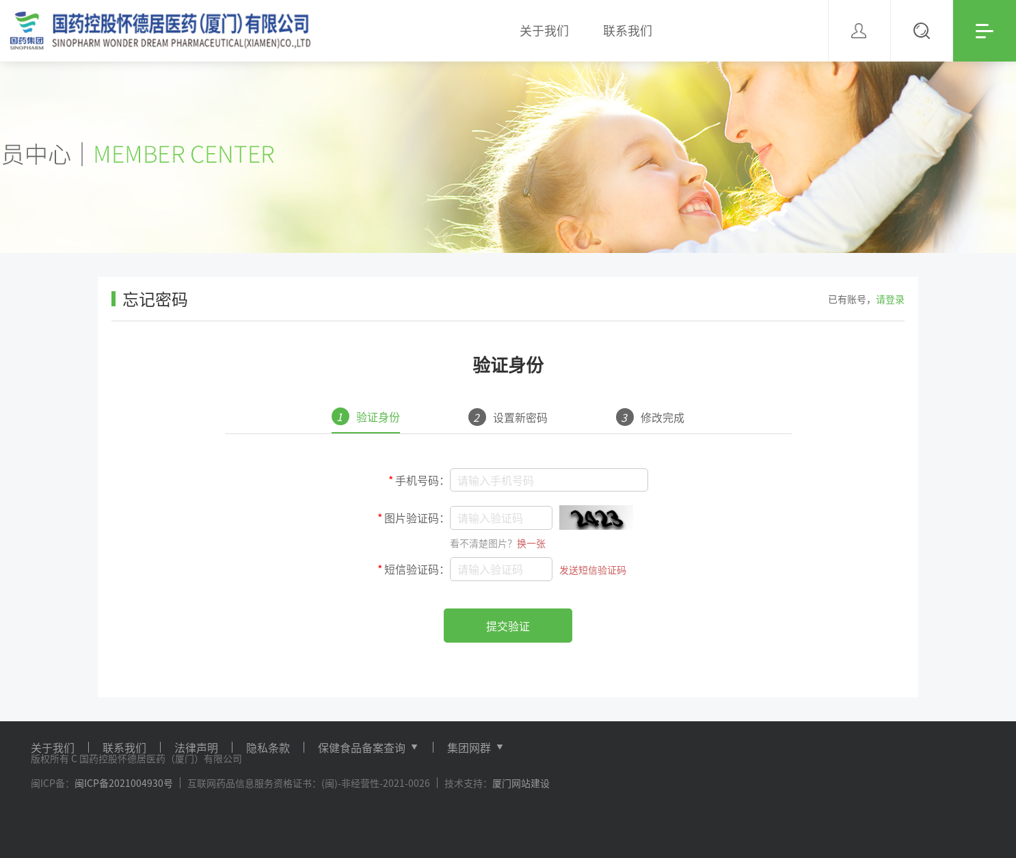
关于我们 (53, 747)
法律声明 (196, 747)
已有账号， (866, 298)
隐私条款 (268, 747)
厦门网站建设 (521, 783)
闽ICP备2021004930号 (124, 783)
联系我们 (124, 747)
